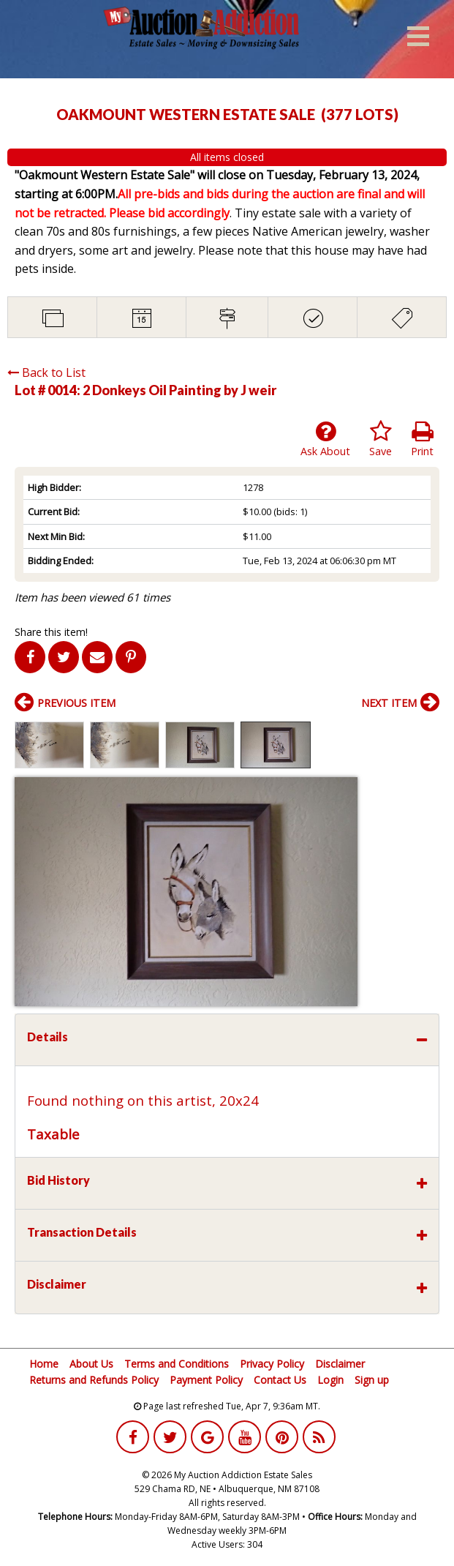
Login (330, 1380)
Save (380, 439)
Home (43, 1364)
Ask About (325, 439)
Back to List (46, 372)
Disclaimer (340, 1364)
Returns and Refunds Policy (94, 1380)
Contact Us (280, 1380)
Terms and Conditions (176, 1364)
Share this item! (51, 632)
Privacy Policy (272, 1364)
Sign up (372, 1380)
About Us (91, 1364)
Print (422, 439)
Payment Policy (206, 1380)
